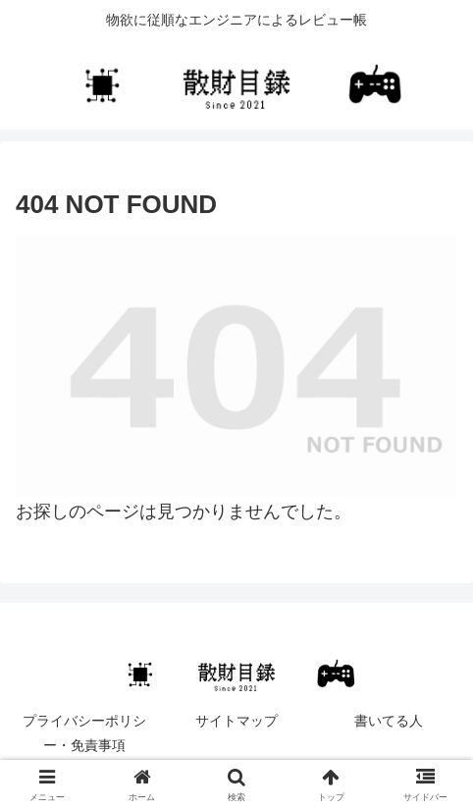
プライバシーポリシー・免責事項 (84, 733)
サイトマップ (236, 720)
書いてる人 (388, 720)
